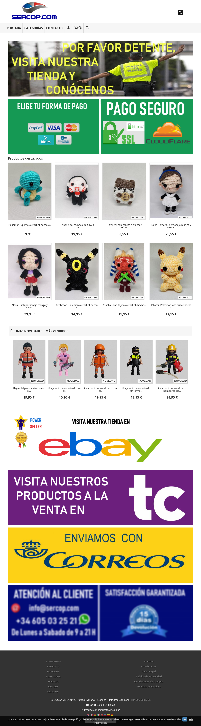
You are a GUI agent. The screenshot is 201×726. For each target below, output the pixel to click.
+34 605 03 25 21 (140, 700)
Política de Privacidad (149, 676)
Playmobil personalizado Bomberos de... (172, 389)
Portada (14, 28)
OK (185, 719)
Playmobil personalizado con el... (29, 389)
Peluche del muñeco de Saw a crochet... (77, 226)
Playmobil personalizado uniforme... (136, 389)
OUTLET (53, 686)
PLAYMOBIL (53, 676)
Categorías (33, 28)
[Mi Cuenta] (68, 28)
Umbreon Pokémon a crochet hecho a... (77, 306)
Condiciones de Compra (148, 681)
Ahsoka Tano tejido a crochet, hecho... (124, 305)
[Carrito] (77, 28)
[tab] (26, 331)
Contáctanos (148, 666)
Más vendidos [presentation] (57, 331)
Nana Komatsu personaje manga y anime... (171, 226)
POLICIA (53, 681)
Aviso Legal (149, 671)
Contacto (54, 28)
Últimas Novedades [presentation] (26, 331)
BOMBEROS (53, 661)
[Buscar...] (87, 28)
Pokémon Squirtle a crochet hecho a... (29, 224)
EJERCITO (53, 666)
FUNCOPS (53, 671)
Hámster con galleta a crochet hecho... (124, 226)
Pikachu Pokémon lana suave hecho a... (171, 306)
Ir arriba (149, 661)
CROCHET (53, 691)
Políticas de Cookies (149, 686)
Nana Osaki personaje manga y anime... (30, 306)
